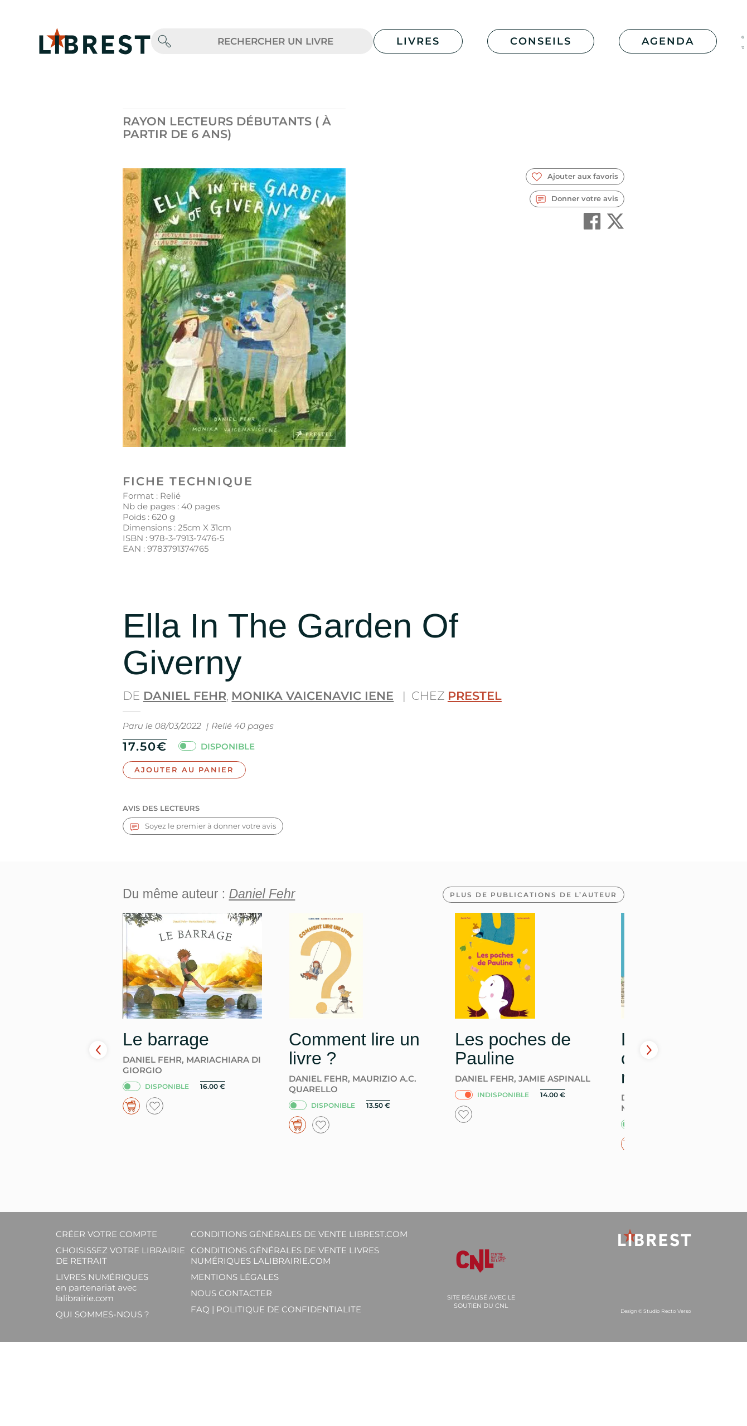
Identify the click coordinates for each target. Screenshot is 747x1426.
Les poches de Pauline (513, 1048)
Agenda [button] (668, 41)
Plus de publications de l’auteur (533, 894)
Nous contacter (231, 1293)
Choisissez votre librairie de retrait (120, 1255)
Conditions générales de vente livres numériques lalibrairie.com (285, 1255)
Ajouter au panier (184, 769)
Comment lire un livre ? (354, 1048)
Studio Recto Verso (667, 1311)
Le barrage (166, 1039)
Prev (98, 1050)
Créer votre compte (106, 1234)
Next (649, 1050)
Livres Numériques (102, 1287)
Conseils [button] (540, 41)
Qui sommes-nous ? (102, 1314)
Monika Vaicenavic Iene (312, 696)
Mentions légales (235, 1277)
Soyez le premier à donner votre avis (203, 826)
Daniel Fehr (184, 696)
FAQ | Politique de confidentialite (276, 1309)
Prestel (475, 696)
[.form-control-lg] (275, 41)
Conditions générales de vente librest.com (299, 1234)
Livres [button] (418, 41)
